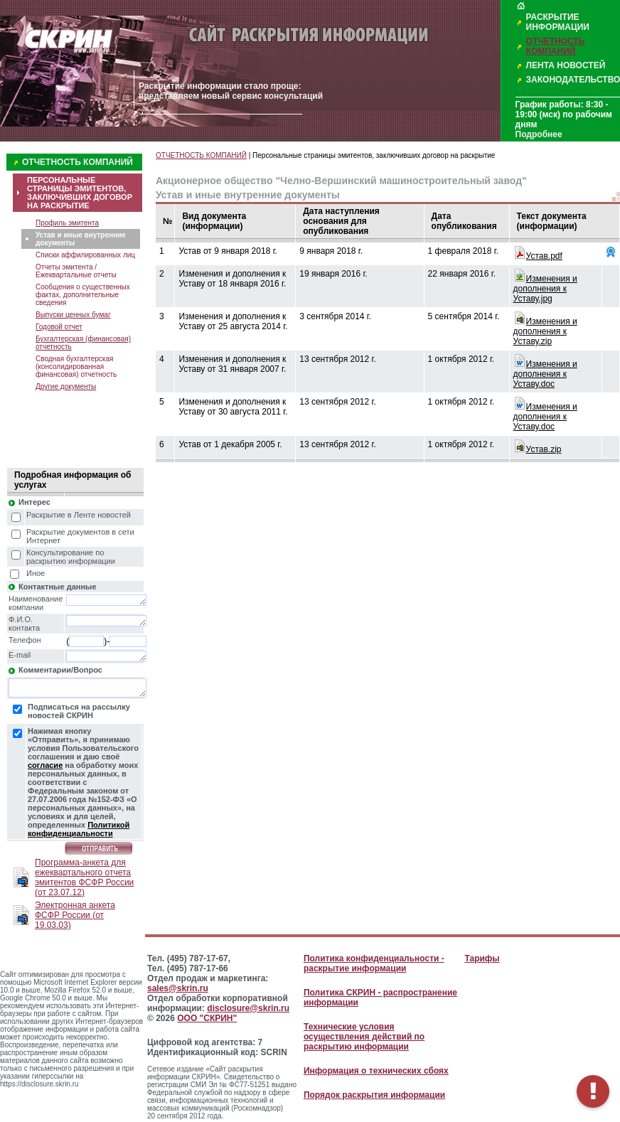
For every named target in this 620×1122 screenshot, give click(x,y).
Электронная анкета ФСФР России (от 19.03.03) (75, 915)
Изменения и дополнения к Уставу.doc (545, 374)
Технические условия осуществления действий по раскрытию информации (364, 1037)
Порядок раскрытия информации (374, 1095)
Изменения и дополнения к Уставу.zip (545, 331)
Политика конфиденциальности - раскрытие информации (374, 963)
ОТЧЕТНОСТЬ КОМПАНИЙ (555, 46)
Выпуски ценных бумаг (73, 315)
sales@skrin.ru (177, 988)
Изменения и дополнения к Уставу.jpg (545, 289)
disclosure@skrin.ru (248, 1008)
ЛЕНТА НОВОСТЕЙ (566, 65)
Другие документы (66, 386)
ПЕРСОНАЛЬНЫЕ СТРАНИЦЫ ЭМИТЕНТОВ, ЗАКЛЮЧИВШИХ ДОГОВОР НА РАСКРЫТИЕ (79, 193)
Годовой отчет (59, 327)
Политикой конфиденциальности (78, 829)
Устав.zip (544, 449)
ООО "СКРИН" (207, 1018)
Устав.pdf (544, 256)
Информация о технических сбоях (376, 1071)
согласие (45, 765)
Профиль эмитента (67, 223)
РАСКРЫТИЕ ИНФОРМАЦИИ (557, 22)
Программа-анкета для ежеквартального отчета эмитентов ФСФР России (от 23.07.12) (84, 877)
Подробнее (538, 134)
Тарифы (481, 958)
